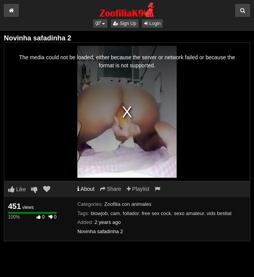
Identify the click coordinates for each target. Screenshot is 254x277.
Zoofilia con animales (127, 204)
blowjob (99, 213)
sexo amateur (189, 213)
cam (115, 213)
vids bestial (219, 213)
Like (17, 189)
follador (131, 213)
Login (152, 23)
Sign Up (124, 23)
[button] (100, 23)
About (86, 189)
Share (110, 189)
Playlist (138, 189)
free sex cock (156, 213)
